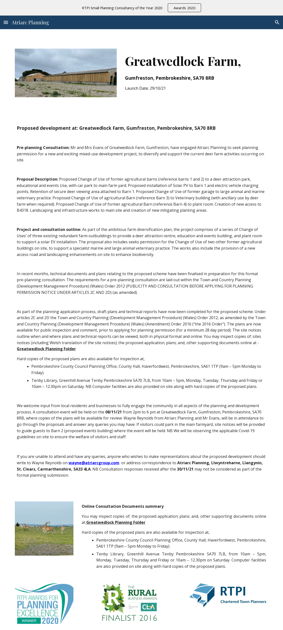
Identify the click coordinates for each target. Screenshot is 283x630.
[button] (6, 22)
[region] (141, 8)
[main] (195, 71)
